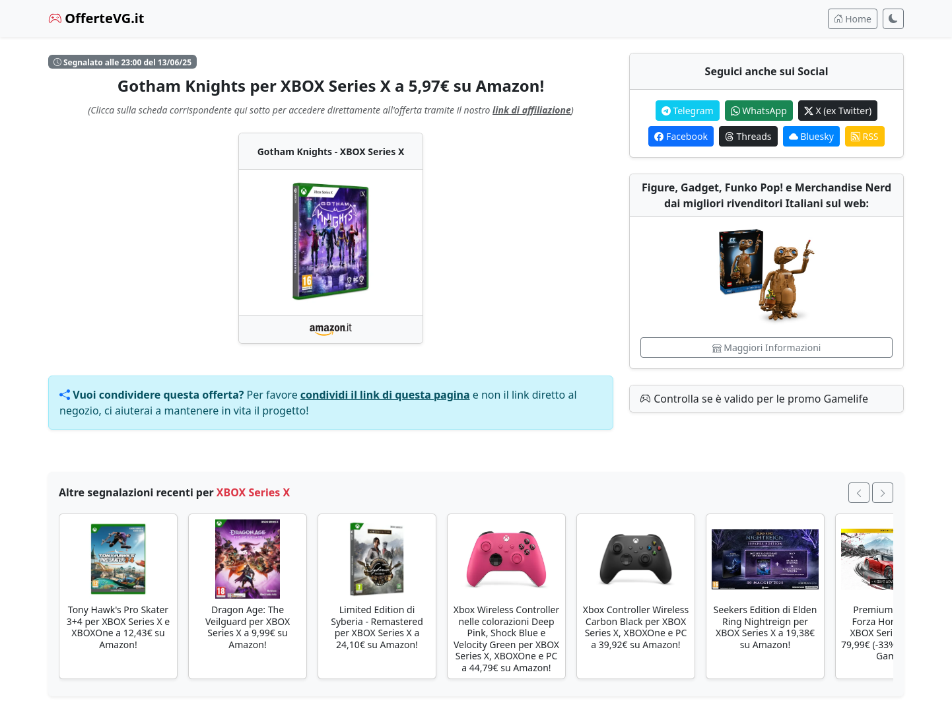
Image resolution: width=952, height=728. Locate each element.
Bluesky (811, 136)
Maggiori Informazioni (766, 347)
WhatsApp (759, 110)
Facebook (680, 136)
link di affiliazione (532, 110)
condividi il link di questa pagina (385, 394)
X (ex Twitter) (837, 110)
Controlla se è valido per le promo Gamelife (754, 398)
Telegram (688, 110)
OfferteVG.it (96, 18)
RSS (865, 136)
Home (852, 19)
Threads (748, 136)
